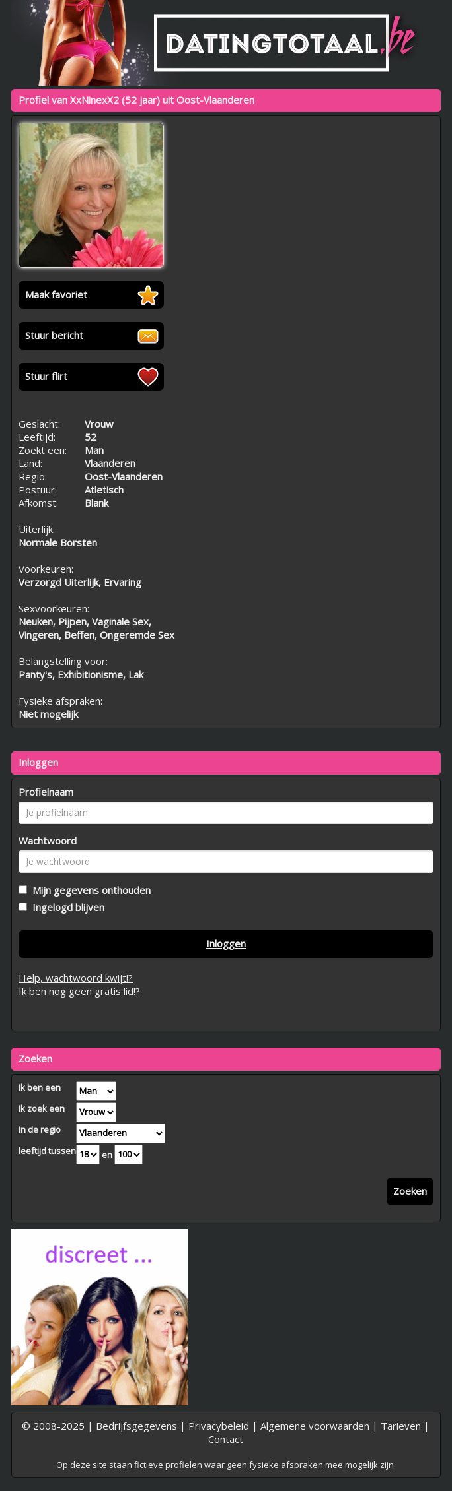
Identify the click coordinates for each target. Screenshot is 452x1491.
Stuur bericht (54, 335)
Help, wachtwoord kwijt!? (76, 977)
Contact (225, 1438)
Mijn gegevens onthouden (89, 890)
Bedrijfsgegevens (136, 1425)
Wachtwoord (48, 840)
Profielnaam (46, 791)
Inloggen (226, 943)
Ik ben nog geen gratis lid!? (79, 991)
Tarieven (401, 1425)
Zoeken (410, 1190)
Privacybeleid (218, 1425)
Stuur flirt (46, 376)
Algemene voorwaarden (314, 1425)
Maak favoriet (56, 294)
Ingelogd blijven (65, 907)
